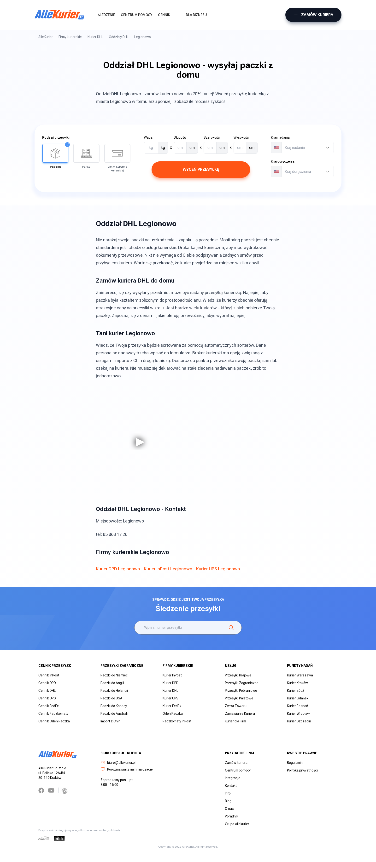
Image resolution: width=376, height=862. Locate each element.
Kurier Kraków (297, 683)
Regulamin (295, 763)
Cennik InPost (48, 675)
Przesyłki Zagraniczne (241, 683)
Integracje (232, 778)
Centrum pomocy (136, 15)
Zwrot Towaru (236, 706)
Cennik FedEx (48, 706)
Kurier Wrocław (298, 713)
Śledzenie (106, 15)
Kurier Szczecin (299, 721)
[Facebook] (41, 790)
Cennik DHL (47, 690)
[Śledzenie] (231, 627)
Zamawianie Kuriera (240, 713)
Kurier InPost (172, 675)
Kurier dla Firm (235, 721)
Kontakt (231, 786)
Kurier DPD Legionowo (118, 568)
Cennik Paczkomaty (53, 713)
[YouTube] (51, 790)
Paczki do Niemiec (114, 675)
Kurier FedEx (172, 706)
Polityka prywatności (302, 770)
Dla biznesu (196, 15)
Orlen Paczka (173, 713)
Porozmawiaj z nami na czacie (126, 769)
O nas (229, 809)
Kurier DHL (95, 37)
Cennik (164, 15)
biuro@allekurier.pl (117, 762)
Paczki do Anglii (112, 683)
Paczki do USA (111, 698)
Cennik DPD (47, 683)
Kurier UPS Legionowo (218, 568)
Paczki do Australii (114, 713)
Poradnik (231, 816)
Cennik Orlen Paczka (54, 721)
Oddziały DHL (119, 37)
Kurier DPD (170, 683)
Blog (228, 801)
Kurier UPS (170, 698)
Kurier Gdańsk (297, 698)
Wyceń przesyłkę (201, 169)
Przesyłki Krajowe (238, 675)
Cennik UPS (47, 698)
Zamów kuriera (313, 14)
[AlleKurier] (59, 15)
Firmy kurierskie (70, 37)
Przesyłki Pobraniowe (241, 690)
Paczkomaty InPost (177, 721)
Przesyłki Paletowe (239, 698)
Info (228, 793)
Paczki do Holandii (114, 690)
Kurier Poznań (297, 706)
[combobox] (308, 147)
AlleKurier (45, 37)
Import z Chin (110, 721)
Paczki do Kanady (113, 706)
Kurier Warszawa (300, 675)
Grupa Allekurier (237, 824)
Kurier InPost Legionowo (168, 568)
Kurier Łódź (295, 690)
